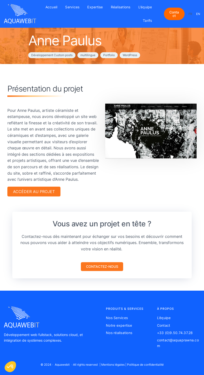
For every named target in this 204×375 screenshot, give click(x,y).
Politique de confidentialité (145, 364)
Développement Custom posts (52, 55)
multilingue (87, 55)
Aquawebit (62, 364)
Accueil (51, 7)
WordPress (130, 55)
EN (198, 14)
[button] (102, 266)
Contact (174, 14)
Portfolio (109, 55)
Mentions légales (113, 364)
